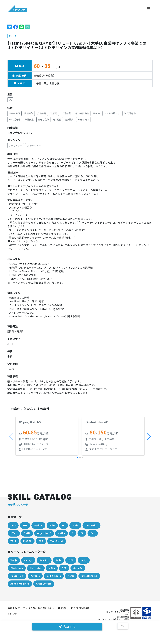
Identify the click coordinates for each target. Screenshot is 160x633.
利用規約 (12, 613)
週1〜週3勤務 (82, 113)
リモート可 (14, 113)
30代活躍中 (14, 119)
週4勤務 (57, 119)
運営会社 (63, 608)
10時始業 (66, 113)
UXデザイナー (34, 145)
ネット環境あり (112, 113)
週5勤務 (69, 119)
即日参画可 (83, 119)
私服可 (53, 113)
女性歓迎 (41, 113)
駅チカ (96, 113)
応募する (67, 626)
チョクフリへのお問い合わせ (39, 608)
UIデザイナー (15, 145)
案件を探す (14, 608)
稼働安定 (29, 119)
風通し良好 (43, 119)
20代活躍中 (130, 113)
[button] (149, 436)
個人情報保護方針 (81, 608)
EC (10, 99)
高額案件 (28, 113)
